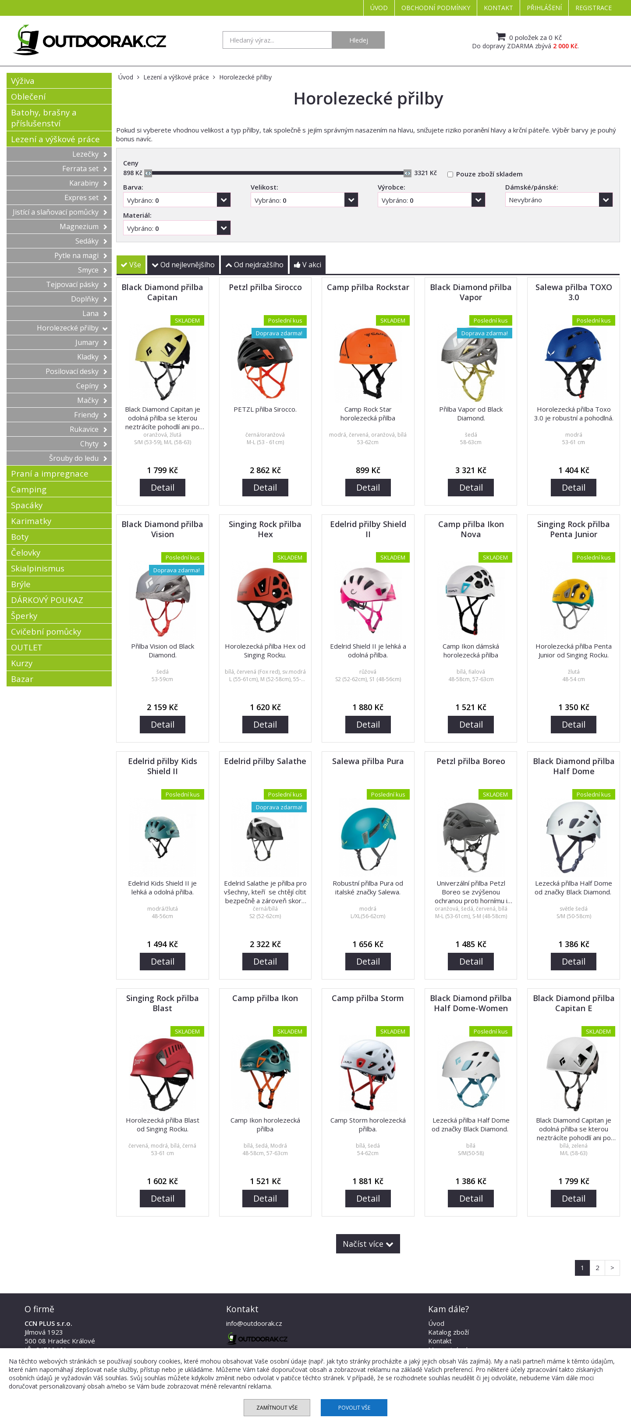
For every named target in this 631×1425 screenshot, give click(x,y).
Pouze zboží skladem (489, 173)
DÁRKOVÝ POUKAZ (47, 599)
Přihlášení (544, 8)
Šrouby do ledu (78, 458)
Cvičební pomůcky (46, 631)
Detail (162, 487)
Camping (28, 489)
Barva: (133, 187)
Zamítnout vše (277, 1407)
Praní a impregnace (50, 473)
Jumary (91, 342)
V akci (307, 264)
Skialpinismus (37, 568)
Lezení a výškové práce (55, 138)
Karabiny (88, 183)
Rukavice (88, 429)
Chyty (93, 444)
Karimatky (31, 520)
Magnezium (83, 226)
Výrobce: (391, 187)
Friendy (90, 415)
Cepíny (91, 386)
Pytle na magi (80, 255)
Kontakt (498, 8)
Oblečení (28, 96)
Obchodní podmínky (435, 8)
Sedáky (91, 241)
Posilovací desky (76, 371)
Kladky (92, 357)
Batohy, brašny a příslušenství (44, 118)
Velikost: (264, 187)
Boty (19, 536)
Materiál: (137, 215)
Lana (94, 313)
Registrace (593, 8)
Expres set (85, 197)
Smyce (92, 270)
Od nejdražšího (254, 264)
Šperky (24, 615)
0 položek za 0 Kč (528, 36)
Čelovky (25, 552)
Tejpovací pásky (76, 284)
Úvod (379, 8)
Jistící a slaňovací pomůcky (60, 212)
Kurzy (21, 662)
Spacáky (27, 504)
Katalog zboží (448, 1332)
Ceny (130, 162)
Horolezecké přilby (72, 328)
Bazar (22, 678)
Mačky (92, 400)
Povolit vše (354, 1407)
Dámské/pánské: (531, 187)
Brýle (21, 583)
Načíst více (368, 1243)
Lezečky (89, 154)
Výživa (23, 80)
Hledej (358, 40)
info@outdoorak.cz (254, 1323)
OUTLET (27, 647)
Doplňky (89, 299)
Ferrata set (84, 168)
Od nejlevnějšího (183, 264)
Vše (131, 264)
